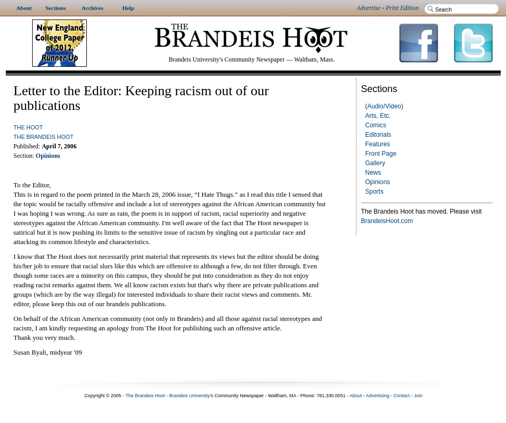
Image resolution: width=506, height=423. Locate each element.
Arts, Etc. (378, 115)
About (356, 395)
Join (418, 395)
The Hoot (28, 127)
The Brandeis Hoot (44, 137)
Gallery (375, 163)
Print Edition (402, 8)
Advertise (368, 8)
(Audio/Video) (384, 106)
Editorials (378, 134)
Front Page (380, 153)
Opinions (377, 182)
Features (377, 144)
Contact (401, 395)
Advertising (378, 395)
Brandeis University (189, 395)
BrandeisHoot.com (387, 221)
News (373, 172)
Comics (375, 125)
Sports (374, 191)
